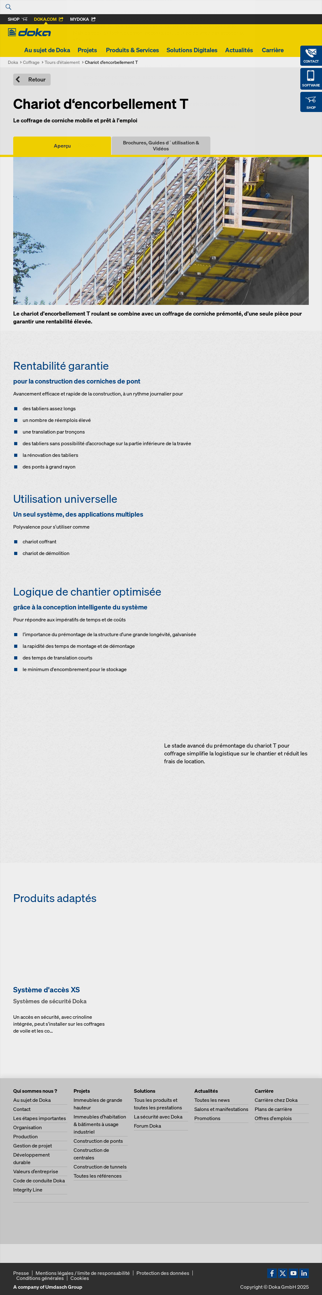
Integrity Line (27, 1189)
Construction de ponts (98, 1140)
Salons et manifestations (221, 1109)
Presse (21, 1273)
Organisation (27, 1127)
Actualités (239, 50)
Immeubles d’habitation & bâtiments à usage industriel (100, 1124)
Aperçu (62, 145)
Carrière (273, 50)
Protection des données (162, 1273)
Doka (13, 62)
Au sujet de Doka (47, 50)
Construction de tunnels (100, 1166)
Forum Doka (147, 1125)
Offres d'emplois (273, 1118)
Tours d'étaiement (62, 62)
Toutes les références (98, 1175)
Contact (22, 1109)
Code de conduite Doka (39, 1180)
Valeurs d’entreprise (35, 1171)
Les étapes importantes (39, 1118)
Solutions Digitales (192, 50)
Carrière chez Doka (276, 1099)
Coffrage (31, 62)
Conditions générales (40, 1278)
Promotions (207, 1118)
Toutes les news (212, 1099)
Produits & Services (132, 50)
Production (25, 1136)
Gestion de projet (32, 1145)
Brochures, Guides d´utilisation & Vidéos (161, 145)
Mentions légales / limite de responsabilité (83, 1273)
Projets (88, 50)
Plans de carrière (273, 1109)
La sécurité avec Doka (158, 1116)
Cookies (79, 1278)
